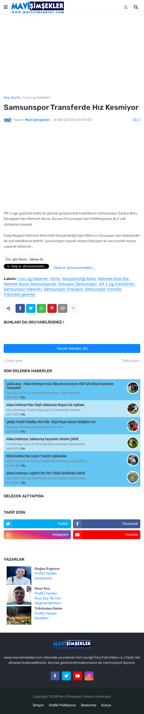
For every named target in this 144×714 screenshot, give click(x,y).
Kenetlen (41, 618)
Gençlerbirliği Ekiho (79, 279)
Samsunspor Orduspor (63, 289)
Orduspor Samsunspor (77, 284)
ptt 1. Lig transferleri (116, 284)
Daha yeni (14, 361)
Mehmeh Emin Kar (113, 279)
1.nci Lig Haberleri (37, 97)
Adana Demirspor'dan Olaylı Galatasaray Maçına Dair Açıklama (45, 405)
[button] (5, 7)
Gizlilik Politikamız (62, 705)
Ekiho (55, 279)
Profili (39, 573)
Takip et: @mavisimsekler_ (74, 268)
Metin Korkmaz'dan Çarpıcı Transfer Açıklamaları (36, 456)
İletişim (38, 705)
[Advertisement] (72, 55)
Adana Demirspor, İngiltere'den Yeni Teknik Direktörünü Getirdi (45, 473)
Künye (106, 705)
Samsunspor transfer (103, 289)
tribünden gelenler (20, 295)
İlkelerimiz (88, 705)
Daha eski (130, 361)
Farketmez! (43, 578)
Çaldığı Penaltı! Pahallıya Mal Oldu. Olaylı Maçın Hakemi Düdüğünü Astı (50, 422)
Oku (22, 397)
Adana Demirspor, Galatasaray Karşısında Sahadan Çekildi (42, 439)
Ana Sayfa (12, 97)
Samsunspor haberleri (23, 289)
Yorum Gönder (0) (72, 348)
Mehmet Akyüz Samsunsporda (30, 284)
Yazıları (51, 573)
